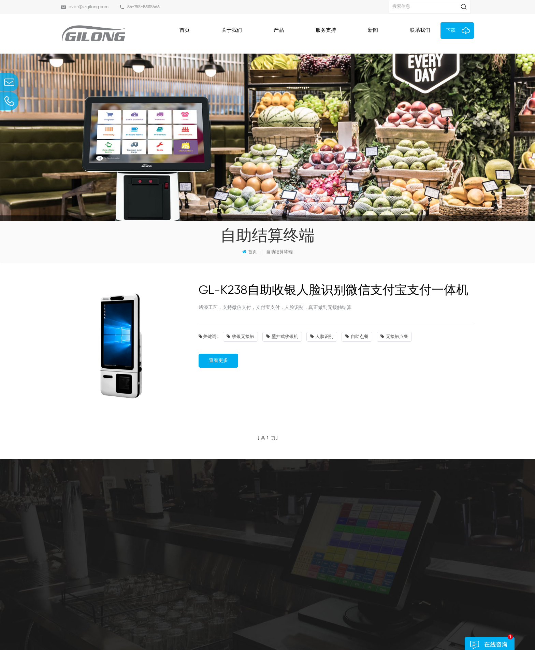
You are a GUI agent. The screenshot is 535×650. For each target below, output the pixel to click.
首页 (184, 30)
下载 (451, 30)
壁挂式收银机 (282, 336)
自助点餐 (356, 336)
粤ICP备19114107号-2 (268, 630)
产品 (279, 30)
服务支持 (326, 30)
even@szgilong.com (89, 7)
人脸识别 (321, 336)
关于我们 (231, 30)
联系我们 (420, 30)
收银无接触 (240, 336)
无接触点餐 (394, 336)
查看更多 (218, 360)
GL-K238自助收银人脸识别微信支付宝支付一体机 (333, 290)
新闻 (373, 30)
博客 (321, 612)
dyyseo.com (345, 630)
